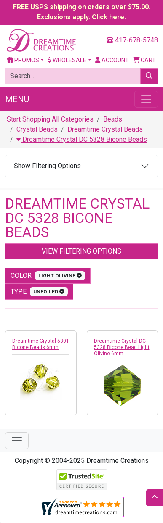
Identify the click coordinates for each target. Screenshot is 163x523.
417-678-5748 (132, 40)
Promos (23, 60)
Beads (112, 119)
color (48, 275)
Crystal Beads (37, 129)
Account (112, 60)
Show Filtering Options (47, 166)
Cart (144, 60)
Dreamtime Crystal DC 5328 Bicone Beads (81, 139)
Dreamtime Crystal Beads (105, 129)
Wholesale (67, 60)
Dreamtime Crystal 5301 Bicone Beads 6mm (40, 344)
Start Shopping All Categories (50, 119)
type (39, 291)
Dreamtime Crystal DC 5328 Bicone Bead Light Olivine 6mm (122, 347)
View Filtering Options (81, 251)
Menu (17, 99)
